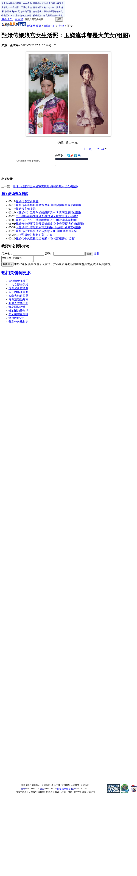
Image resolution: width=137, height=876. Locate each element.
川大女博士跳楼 (18, 285)
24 (102, 149)
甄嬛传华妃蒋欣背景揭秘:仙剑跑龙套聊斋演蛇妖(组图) (50, 223)
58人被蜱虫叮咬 (18, 315)
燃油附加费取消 (18, 311)
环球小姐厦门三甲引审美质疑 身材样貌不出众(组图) (45, 186)
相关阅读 (8, 194)
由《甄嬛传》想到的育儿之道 (34, 234)
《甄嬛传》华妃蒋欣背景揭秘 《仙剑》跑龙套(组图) (48, 227)
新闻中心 (49, 25)
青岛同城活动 (17, 307)
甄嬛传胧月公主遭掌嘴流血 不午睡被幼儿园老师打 (47, 219)
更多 (27, 274)
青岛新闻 (21, 194)
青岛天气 (7, 19)
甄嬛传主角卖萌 (26, 208)
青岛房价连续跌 (18, 289)
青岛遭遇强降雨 (18, 300)
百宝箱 (19, 19)
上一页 (87, 149)
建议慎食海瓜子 (18, 281)
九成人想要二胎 (18, 304)
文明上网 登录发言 (19, 259)
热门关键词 (12, 274)
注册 (96, 253)
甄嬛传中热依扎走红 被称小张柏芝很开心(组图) (45, 238)
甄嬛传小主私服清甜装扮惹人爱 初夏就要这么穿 (46, 231)
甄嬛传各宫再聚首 (27, 201)
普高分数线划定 (18, 322)
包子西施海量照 (18, 293)
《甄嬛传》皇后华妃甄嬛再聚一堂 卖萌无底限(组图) (48, 212)
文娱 (61, 25)
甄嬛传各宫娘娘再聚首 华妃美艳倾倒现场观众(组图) (48, 205)
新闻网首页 (34, 25)
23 (98, 149)
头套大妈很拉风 (18, 296)
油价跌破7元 (16, 319)
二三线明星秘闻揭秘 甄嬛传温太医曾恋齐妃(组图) (47, 216)
